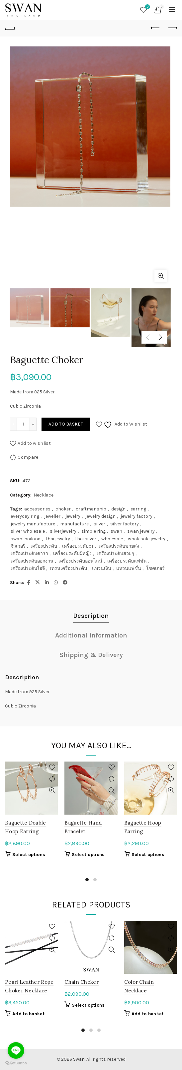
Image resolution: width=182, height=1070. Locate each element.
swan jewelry (141, 531)
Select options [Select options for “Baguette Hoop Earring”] (148, 854)
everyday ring (25, 516)
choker (63, 509)
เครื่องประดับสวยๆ (115, 553)
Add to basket (65, 424)
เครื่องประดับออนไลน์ (80, 561)
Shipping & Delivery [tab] (91, 655)
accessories (37, 509)
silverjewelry (63, 531)
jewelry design (100, 516)
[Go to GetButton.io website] (16, 1063)
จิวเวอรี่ (18, 546)
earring (138, 509)
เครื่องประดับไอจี (28, 568)
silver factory (124, 524)
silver (99, 524)
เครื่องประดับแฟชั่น (127, 561)
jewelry (72, 516)
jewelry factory (136, 516)
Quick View (52, 790)
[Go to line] (16, 1050)
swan (116, 531)
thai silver (85, 539)
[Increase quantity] (33, 424)
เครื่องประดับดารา (29, 553)
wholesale (112, 539)
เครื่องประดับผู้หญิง (72, 553)
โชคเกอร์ (155, 568)
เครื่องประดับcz (78, 546)
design (118, 509)
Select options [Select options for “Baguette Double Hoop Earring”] (28, 854)
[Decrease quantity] (13, 424)
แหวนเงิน (101, 568)
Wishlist (147, 7)
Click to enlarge (160, 276)
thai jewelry (58, 539)
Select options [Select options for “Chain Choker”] (88, 1005)
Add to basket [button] (28, 1014)
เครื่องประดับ (44, 546)
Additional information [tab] (91, 635)
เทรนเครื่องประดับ (68, 568)
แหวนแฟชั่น (128, 568)
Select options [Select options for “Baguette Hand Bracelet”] (88, 854)
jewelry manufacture (33, 524)
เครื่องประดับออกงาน (32, 561)
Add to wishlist (34, 443)
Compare (28, 457)
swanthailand (26, 539)
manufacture (74, 524)
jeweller (52, 516)
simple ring (93, 531)
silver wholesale (28, 531)
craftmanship (91, 509)
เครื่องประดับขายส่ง (119, 546)
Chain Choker (81, 982)
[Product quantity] (23, 424)
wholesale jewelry (146, 539)
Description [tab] (91, 616)
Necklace (43, 495)
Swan (79, 1059)
